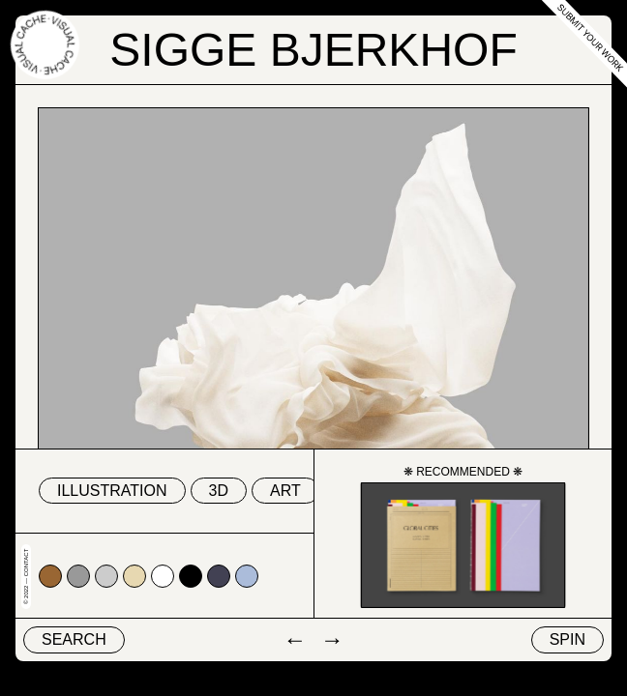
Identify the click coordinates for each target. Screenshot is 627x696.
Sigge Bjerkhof (313, 49)
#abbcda (246, 576)
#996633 (50, 576)
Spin (567, 639)
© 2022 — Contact (26, 576)
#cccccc (106, 576)
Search (74, 639)
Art (285, 490)
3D (218, 490)
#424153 (218, 576)
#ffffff (162, 576)
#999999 (78, 576)
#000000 (190, 576)
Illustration (112, 490)
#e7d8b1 (134, 576)
